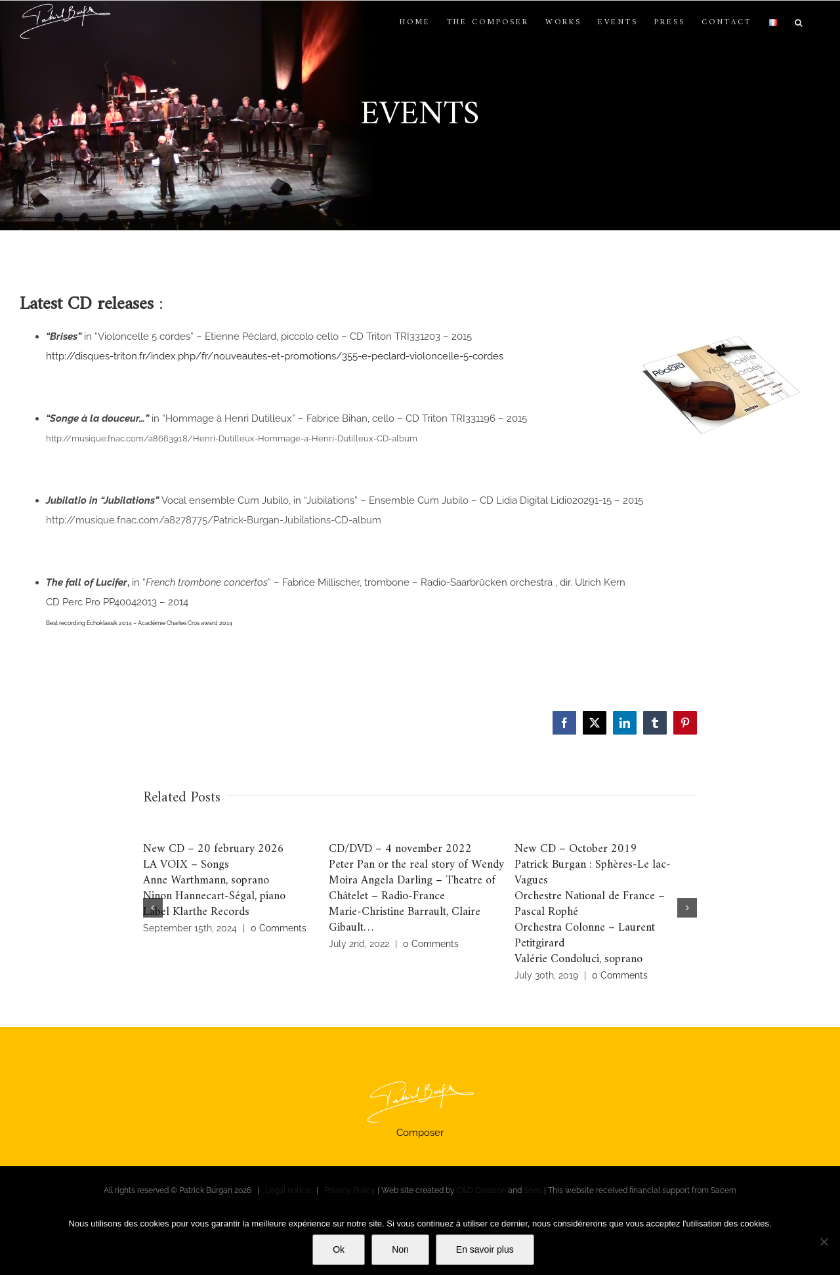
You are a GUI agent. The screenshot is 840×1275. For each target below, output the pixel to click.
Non (400, 1249)
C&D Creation (481, 1190)
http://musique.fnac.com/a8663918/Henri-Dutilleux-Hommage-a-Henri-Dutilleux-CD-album (231, 438)
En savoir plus (485, 1249)
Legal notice (287, 1190)
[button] (799, 23)
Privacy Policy (349, 1190)
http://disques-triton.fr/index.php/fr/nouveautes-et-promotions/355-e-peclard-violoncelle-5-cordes (274, 356)
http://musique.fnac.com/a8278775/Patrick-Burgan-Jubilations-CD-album (213, 520)
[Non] (823, 1241)
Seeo (533, 1190)
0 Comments (278, 928)
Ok (339, 1249)
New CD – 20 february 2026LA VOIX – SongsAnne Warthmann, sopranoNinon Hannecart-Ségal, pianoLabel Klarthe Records (214, 880)
